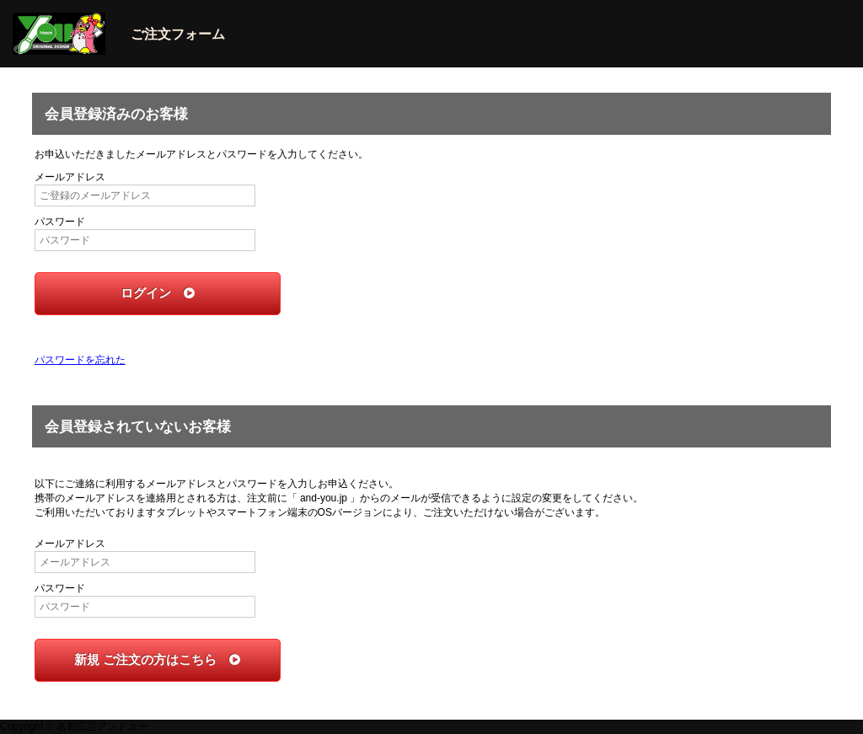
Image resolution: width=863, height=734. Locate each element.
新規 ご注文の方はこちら (157, 659)
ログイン (158, 293)
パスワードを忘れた (80, 360)
